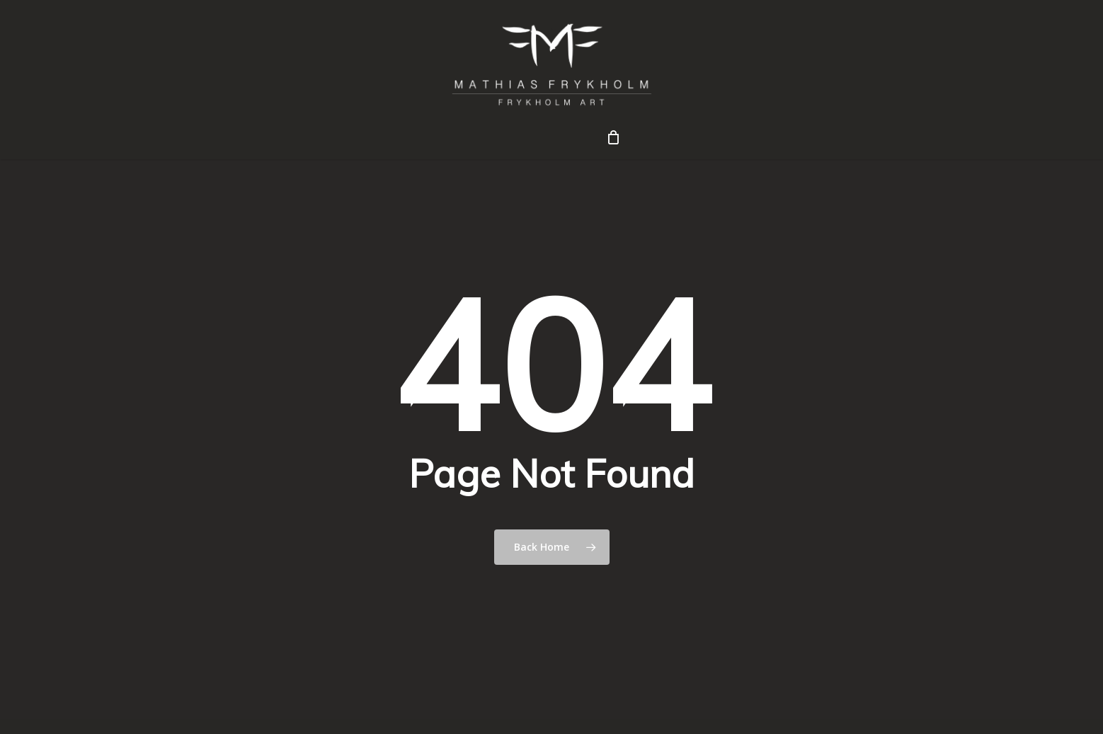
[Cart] (613, 137)
